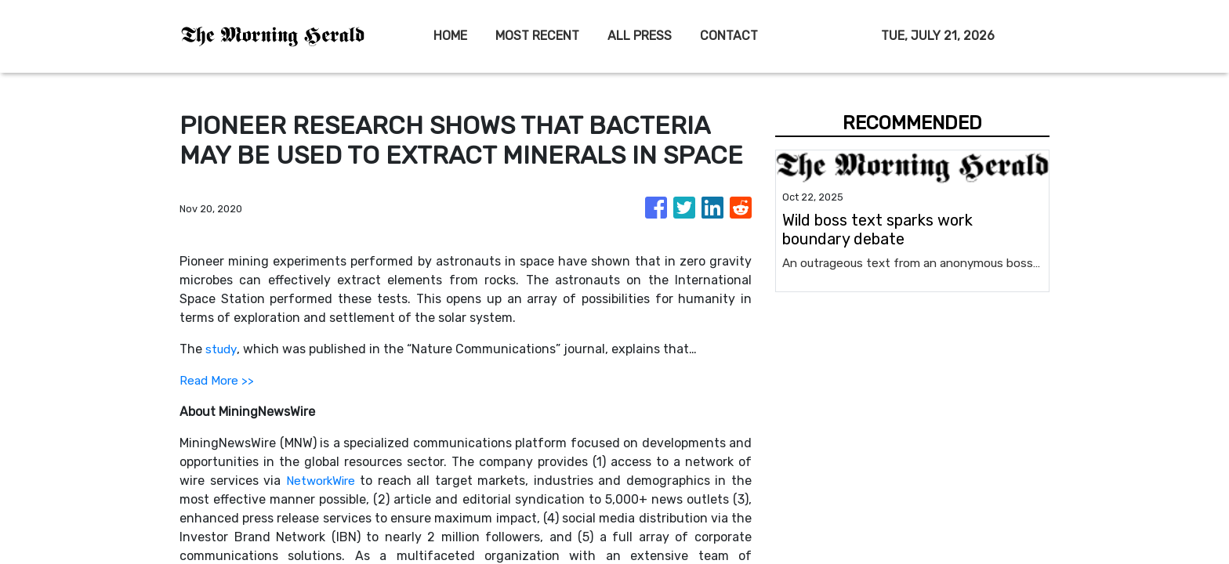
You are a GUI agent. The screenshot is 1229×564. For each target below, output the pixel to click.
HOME (450, 35)
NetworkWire (322, 480)
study (222, 349)
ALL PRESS (639, 35)
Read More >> (217, 380)
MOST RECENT (537, 35)
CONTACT (729, 35)
